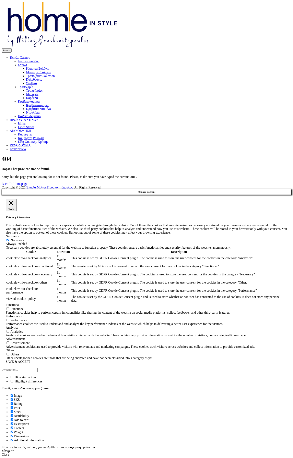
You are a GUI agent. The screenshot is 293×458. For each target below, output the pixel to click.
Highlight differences (26, 381)
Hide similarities (23, 377)
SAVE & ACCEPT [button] (18, 361)
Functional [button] (13, 304)
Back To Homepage (14, 183)
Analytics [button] (12, 327)
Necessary (17, 240)
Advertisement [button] (15, 339)
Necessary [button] (12, 236)
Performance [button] (14, 316)
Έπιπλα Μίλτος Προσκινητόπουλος (49, 187)
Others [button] (10, 350)
